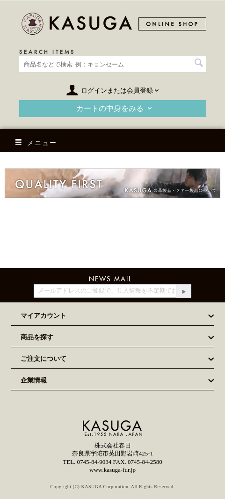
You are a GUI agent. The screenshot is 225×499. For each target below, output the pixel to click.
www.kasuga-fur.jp (112, 469)
